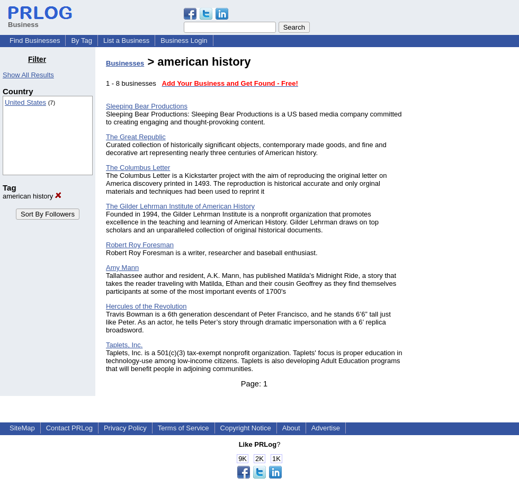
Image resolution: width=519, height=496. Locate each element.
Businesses (125, 63)
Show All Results (28, 75)
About (291, 428)
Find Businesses (35, 40)
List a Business (126, 40)
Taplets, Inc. (124, 345)
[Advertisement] (465, 214)
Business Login (183, 40)
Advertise (325, 428)
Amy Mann (122, 268)
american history (32, 196)
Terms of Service (183, 428)
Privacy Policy (125, 428)
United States (25, 102)
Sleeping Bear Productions (146, 106)
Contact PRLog (69, 428)
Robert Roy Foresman (140, 245)
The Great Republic (136, 137)
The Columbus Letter (138, 168)
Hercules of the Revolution (146, 306)
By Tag (81, 40)
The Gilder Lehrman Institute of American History (180, 206)
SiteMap (22, 428)
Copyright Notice (245, 428)
